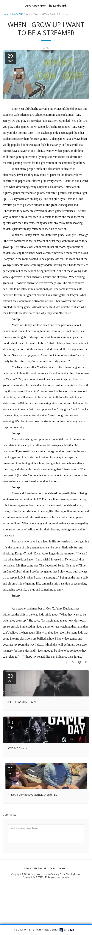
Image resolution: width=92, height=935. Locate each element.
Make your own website (57, 877)
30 (10, 677)
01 (10, 770)
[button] (4, 5)
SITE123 (39, 877)
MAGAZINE (17, 14)
